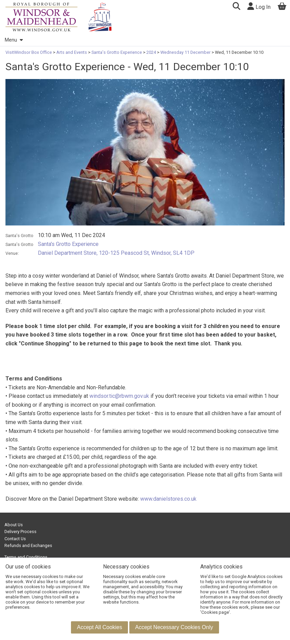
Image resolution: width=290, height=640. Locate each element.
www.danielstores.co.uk (168, 499)
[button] (236, 7)
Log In (259, 6)
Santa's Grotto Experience (116, 52)
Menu (14, 40)
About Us (13, 524)
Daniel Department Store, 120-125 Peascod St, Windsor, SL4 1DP (116, 253)
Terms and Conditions (25, 557)
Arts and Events (71, 52)
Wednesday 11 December (185, 52)
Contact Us (15, 538)
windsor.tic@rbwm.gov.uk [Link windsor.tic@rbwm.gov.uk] (119, 396)
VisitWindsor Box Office (29, 52)
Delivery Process (20, 531)
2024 (151, 52)
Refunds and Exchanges (28, 545)
